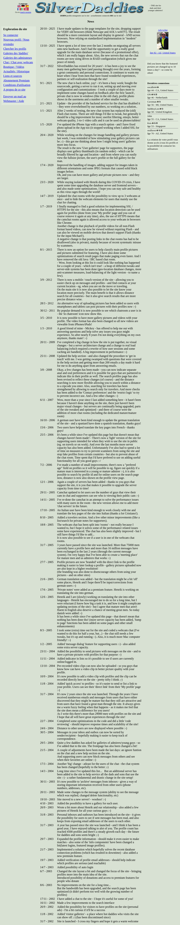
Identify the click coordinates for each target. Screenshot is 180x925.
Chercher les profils (14, 48)
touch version (25, 12)
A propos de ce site (14, 89)
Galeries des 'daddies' (15, 53)
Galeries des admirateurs (17, 57)
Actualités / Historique (16, 71)
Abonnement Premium (16, 80)
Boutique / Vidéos (13, 66)
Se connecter (10, 35)
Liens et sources (12, 75)
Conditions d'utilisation (16, 85)
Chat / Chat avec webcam (18, 62)
